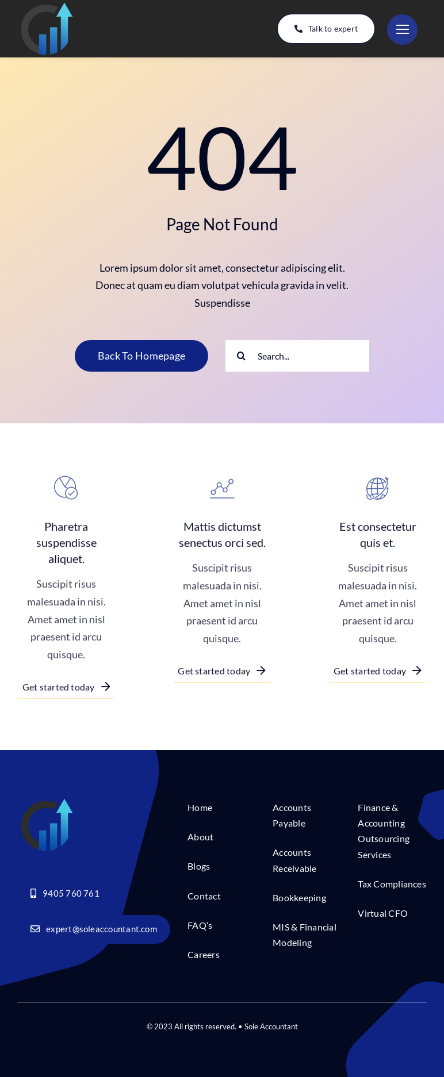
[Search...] (297, 356)
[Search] (241, 356)
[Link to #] (402, 29)
